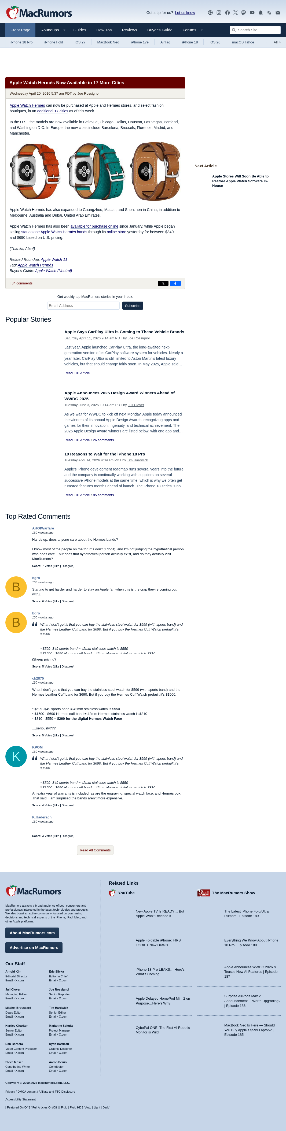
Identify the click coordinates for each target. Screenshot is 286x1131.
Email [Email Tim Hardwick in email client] (53, 1015)
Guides (80, 30)
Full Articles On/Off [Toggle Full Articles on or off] (44, 1107)
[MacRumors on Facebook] (227, 13)
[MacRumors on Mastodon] (243, 13)
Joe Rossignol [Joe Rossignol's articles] (59, 988)
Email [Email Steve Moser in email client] (9, 1069)
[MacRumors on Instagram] (219, 13)
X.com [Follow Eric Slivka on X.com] (63, 978)
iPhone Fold (53, 42)
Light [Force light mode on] (97, 1107)
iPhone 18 (190, 42)
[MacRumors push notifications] (260, 13)
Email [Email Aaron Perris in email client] (53, 1069)
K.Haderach (42, 817)
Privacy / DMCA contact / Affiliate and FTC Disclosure (40, 1091)
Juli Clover (136, 405)
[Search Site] (255, 30)
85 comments (103, 495)
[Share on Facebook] (175, 283)
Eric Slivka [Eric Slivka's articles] (56, 970)
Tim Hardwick (137, 460)
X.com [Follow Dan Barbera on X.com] (20, 1051)
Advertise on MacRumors (34, 946)
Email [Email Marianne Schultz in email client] (53, 1033)
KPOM (37, 747)
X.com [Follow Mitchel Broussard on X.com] (20, 1015)
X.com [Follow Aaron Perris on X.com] (63, 1069)
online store (116, 232)
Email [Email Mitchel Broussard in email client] (9, 1015)
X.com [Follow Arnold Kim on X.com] (20, 978)
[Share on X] (163, 283)
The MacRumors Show (233, 891)
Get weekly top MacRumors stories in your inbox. (95, 297)
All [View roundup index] (277, 42)
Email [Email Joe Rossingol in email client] (53, 997)
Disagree (68, 566)
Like (56, 566)
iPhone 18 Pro (21, 42)
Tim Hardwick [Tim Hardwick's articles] (58, 1006)
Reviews (129, 30)
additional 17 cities (52, 111)
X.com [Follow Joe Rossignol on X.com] (63, 997)
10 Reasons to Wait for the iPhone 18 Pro (108, 454)
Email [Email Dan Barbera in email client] (9, 1051)
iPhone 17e (140, 42)
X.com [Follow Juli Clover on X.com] (20, 997)
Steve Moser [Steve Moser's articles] (14, 1060)
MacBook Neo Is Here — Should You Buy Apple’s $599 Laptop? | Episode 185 (249, 1028)
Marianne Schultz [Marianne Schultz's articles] (61, 1024)
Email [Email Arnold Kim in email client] (9, 978)
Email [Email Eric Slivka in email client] (53, 978)
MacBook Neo (108, 42)
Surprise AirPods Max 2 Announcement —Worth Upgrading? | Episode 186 (252, 999)
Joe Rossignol (88, 93)
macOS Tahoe (243, 42)
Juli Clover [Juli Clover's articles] (12, 988)
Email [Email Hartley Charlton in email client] (9, 1033)
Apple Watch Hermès (27, 105)
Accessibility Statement (20, 1099)
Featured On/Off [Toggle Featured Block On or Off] (17, 1107)
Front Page (20, 30)
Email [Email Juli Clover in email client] (9, 997)
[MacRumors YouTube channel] (252, 13)
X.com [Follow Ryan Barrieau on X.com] (63, 1051)
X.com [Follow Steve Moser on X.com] (20, 1069)
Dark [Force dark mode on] (105, 1107)
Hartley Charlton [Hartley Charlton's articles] (16, 1024)
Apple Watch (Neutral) (53, 271)
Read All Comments (95, 850)
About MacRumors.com (32, 931)
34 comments (22, 283)
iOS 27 (80, 42)
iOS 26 (215, 42)
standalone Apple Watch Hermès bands (54, 232)
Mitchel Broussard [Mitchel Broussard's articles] (18, 1006)
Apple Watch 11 (54, 259)
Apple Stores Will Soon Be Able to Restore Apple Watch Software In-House (240, 181)
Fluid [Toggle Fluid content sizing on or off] (64, 1107)
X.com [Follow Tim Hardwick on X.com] (63, 1015)
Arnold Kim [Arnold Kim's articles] (13, 970)
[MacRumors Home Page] (38, 13)
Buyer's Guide (160, 30)
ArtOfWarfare (43, 528)
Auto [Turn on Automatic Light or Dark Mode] (88, 1107)
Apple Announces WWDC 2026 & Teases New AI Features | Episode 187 (250, 970)
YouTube (126, 891)
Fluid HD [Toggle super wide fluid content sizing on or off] (75, 1107)
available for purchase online (94, 226)
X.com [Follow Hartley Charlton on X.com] (20, 1033)
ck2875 (38, 678)
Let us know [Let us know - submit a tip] (185, 12)
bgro (36, 578)
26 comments (103, 440)
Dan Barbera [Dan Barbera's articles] (14, 1042)
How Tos (104, 30)
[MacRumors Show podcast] (210, 13)
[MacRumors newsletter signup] (278, 13)
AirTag (165, 42)
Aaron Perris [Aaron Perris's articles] (58, 1060)
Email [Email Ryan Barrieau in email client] (53, 1051)
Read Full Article (77, 379)
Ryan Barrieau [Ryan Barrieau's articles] (59, 1042)
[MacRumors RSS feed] (269, 13)
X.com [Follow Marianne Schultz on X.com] (63, 1033)
